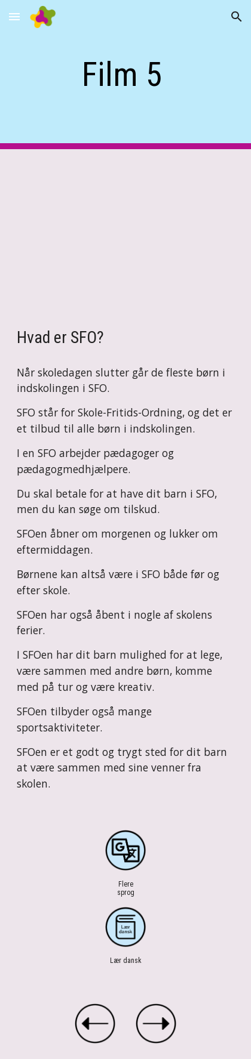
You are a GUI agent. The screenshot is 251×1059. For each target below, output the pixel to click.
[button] (14, 16)
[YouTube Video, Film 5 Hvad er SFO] (125, 227)
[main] (125, 75)
